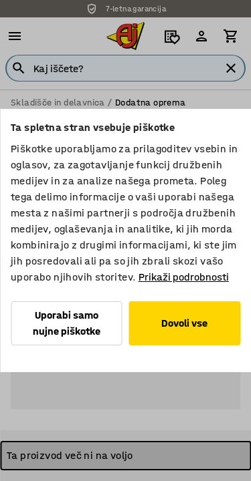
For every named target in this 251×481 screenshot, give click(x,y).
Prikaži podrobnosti (184, 277)
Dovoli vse (184, 323)
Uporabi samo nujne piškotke (66, 323)
